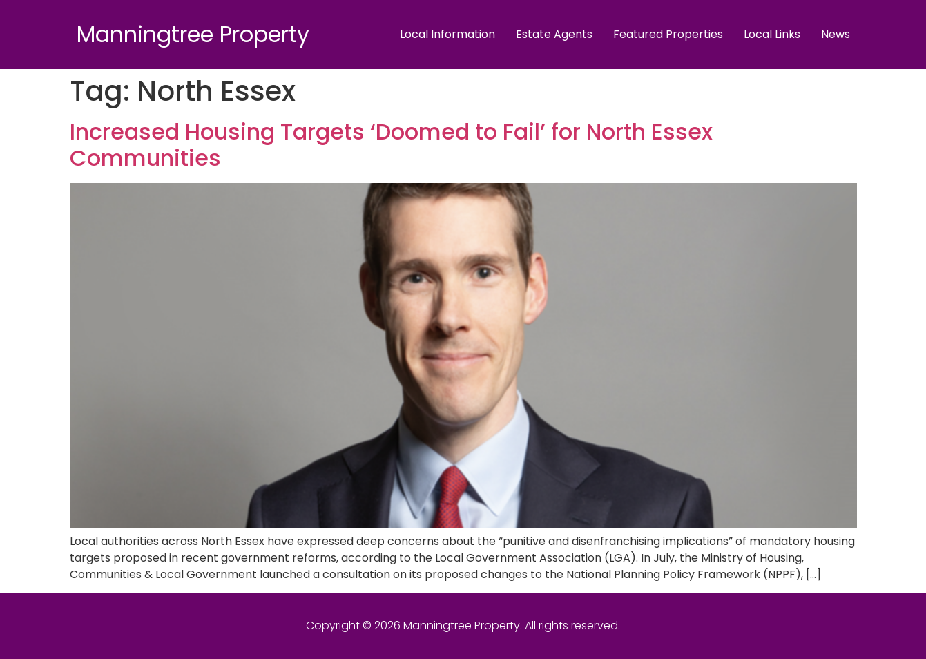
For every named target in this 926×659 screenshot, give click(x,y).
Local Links (772, 34)
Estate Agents (554, 34)
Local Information (447, 34)
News (835, 34)
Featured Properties (668, 34)
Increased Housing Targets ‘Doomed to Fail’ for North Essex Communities (391, 144)
